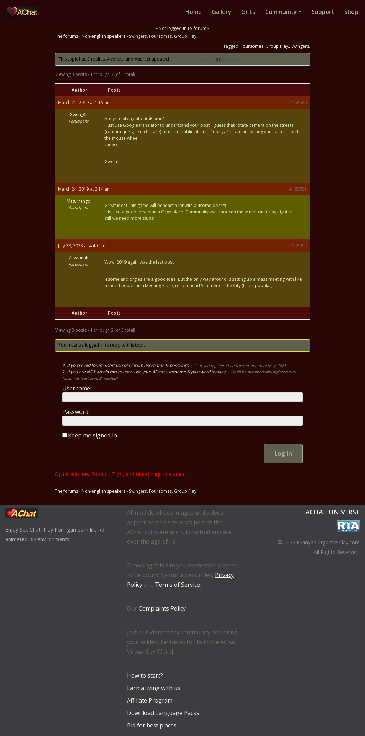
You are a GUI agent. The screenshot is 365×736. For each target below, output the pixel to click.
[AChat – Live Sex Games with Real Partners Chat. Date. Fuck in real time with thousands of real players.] (24, 11)
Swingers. (300, 46)
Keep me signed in (92, 435)
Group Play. (277, 46)
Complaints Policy (162, 608)
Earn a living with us (153, 688)
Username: (76, 388)
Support (323, 12)
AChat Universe (332, 512)
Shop (351, 12)
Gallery (221, 12)
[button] (300, 11)
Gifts (248, 12)
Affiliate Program (150, 700)
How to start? (145, 675)
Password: (75, 412)
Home (193, 12)
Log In (283, 453)
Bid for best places (151, 725)
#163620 (298, 102)
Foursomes (252, 46)
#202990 (298, 246)
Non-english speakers (103, 36)
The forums (66, 36)
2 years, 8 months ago (192, 59)
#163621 (298, 189)
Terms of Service (177, 585)
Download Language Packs (163, 713)
